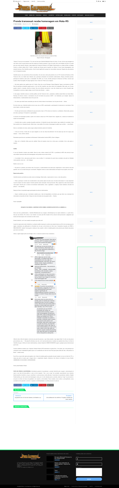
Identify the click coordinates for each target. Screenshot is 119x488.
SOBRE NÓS (32, 15)
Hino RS (33, 1)
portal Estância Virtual (22, 365)
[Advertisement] (82, 7)
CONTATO (74, 15)
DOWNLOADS (67, 15)
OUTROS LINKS (59, 15)
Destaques (36, 24)
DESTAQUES (80, 15)
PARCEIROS (38, 15)
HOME (26, 15)
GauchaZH (19, 201)
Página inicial (26, 1)
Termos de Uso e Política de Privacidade (79, 486)
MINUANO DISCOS (89, 15)
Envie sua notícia (41, 1)
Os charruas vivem (98, 486)
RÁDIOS (45, 15)
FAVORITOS (51, 15)
